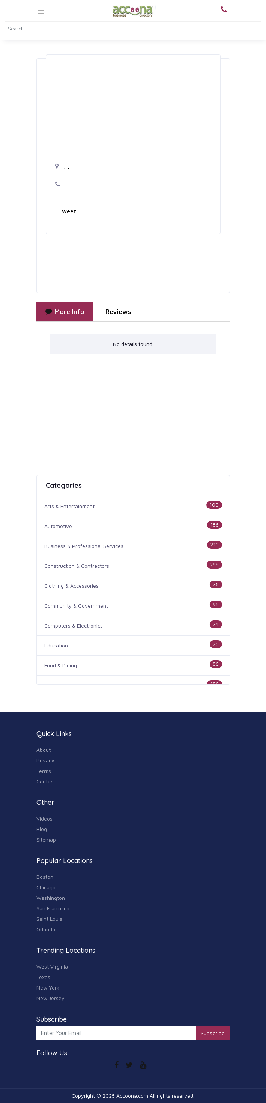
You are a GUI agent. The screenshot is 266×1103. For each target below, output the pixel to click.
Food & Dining (60, 665)
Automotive (58, 526)
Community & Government (76, 605)
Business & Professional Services (83, 546)
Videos (44, 818)
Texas (43, 977)
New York (47, 987)
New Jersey (50, 998)
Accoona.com (132, 1095)
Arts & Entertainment (69, 506)
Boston (44, 877)
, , (62, 166)
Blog (41, 829)
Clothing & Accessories (71, 585)
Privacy (45, 760)
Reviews (118, 311)
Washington (50, 898)
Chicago (46, 887)
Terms (43, 771)
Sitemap (46, 839)
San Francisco (52, 908)
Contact (45, 781)
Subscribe (213, 1033)
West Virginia (52, 966)
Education (56, 645)
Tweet (67, 211)
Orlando (45, 929)
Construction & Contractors (76, 566)
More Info (64, 311)
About (43, 750)
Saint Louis (49, 919)
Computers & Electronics (73, 625)
